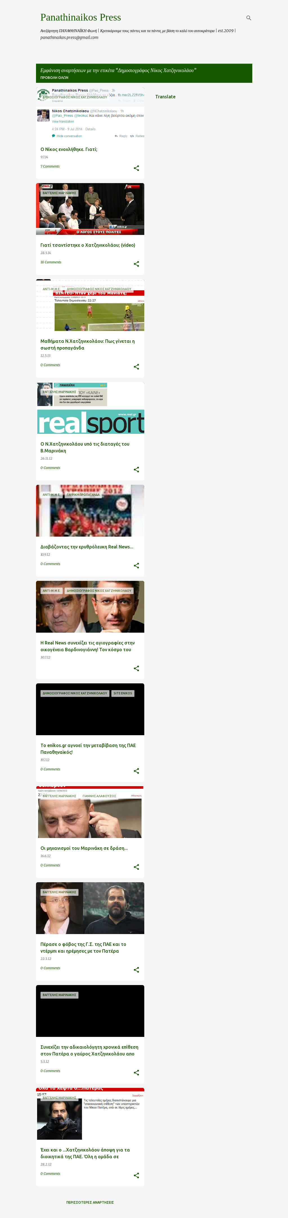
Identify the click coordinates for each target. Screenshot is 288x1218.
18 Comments (50, 262)
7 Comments (50, 166)
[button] (136, 168)
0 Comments (50, 365)
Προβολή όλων (54, 77)
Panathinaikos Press (80, 17)
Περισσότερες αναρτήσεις (90, 1202)
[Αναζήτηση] (249, 18)
